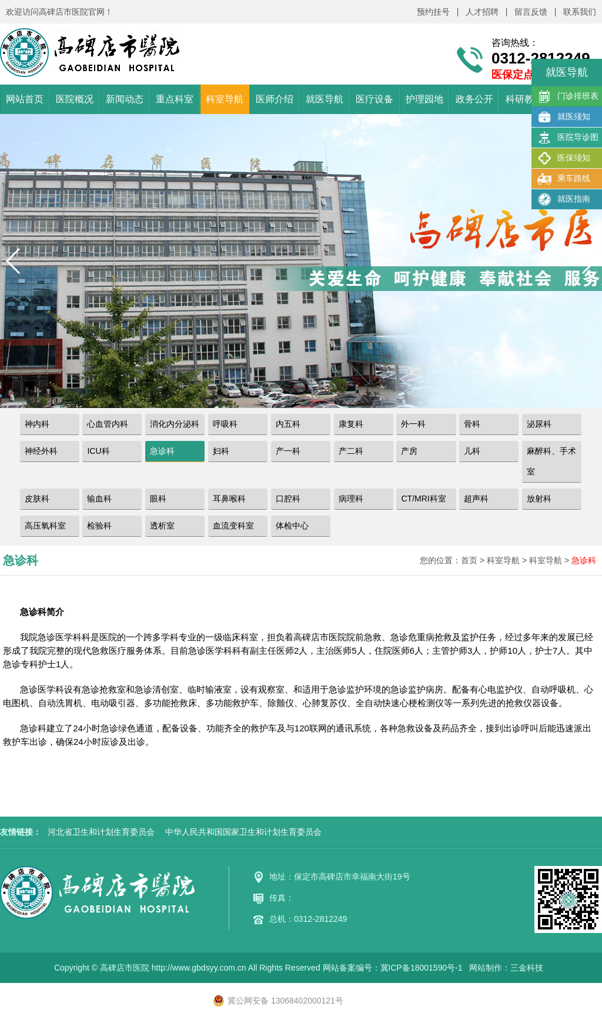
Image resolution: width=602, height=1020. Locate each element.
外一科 (413, 424)
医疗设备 (374, 99)
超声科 (476, 498)
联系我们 (579, 11)
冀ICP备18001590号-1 (421, 967)
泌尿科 (539, 424)
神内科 (37, 424)
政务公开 (474, 99)
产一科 (288, 451)
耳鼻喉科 (229, 498)
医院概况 (74, 99)
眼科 (158, 498)
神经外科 (41, 451)
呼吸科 (225, 424)
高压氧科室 (45, 525)
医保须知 (563, 158)
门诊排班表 (567, 96)
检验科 (99, 525)
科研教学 (524, 99)
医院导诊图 (567, 138)
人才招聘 (482, 11)
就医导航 (324, 99)
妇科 (221, 451)
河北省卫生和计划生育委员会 (101, 832)
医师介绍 (274, 99)
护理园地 (424, 99)
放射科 (539, 498)
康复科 (351, 424)
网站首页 (25, 99)
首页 (469, 560)
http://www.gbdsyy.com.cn (199, 967)
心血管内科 (107, 424)
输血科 (99, 498)
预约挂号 (433, 11)
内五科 (288, 424)
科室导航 (224, 99)
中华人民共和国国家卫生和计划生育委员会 (243, 832)
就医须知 (563, 117)
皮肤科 (37, 498)
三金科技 (526, 967)
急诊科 (162, 451)
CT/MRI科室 (423, 498)
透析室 (162, 525)
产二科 (351, 451)
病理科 (351, 498)
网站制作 (485, 967)
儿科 (472, 451)
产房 (409, 451)
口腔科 (288, 498)
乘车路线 (563, 179)
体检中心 (292, 525)
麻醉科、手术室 (551, 461)
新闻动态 (124, 99)
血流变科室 (233, 525)
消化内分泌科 (174, 424)
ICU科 (98, 451)
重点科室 (174, 99)
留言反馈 (530, 11)
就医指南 (563, 199)
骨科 (472, 424)
